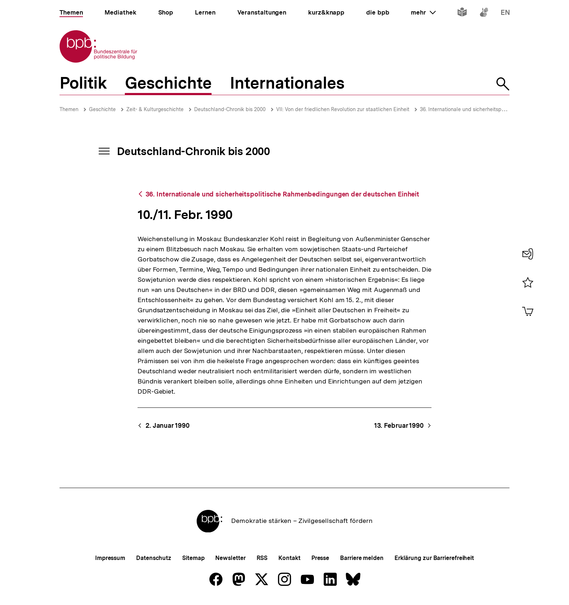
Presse (320, 558)
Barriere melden (362, 558)
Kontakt (289, 558)
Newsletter (230, 558)
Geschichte (102, 109)
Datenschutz (153, 558)
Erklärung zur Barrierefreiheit (434, 558)
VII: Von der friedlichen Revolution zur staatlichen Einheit (342, 109)
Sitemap (193, 558)
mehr (423, 12)
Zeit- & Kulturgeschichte (155, 109)
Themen (69, 109)
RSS (262, 558)
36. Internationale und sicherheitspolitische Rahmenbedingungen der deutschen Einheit (282, 194)
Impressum (110, 558)
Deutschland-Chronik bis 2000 (230, 109)
